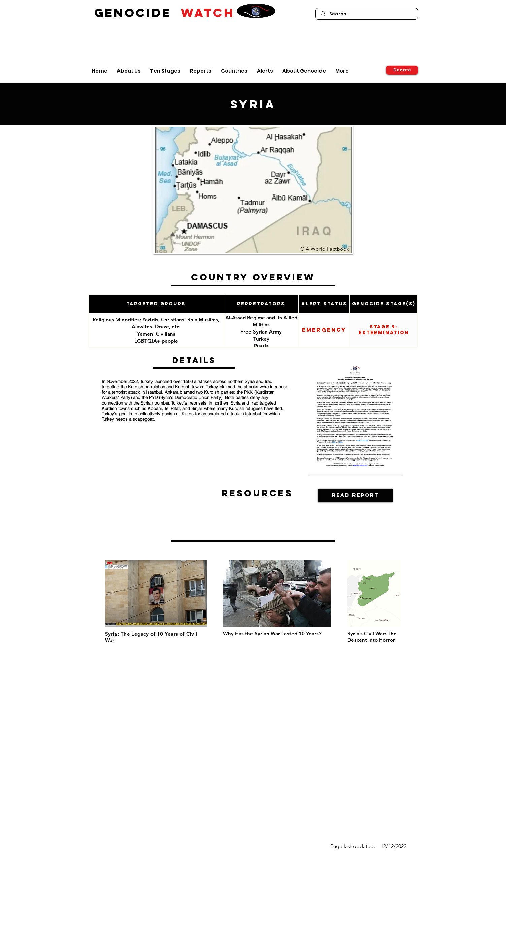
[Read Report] (355, 495)
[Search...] (366, 14)
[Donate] (402, 70)
